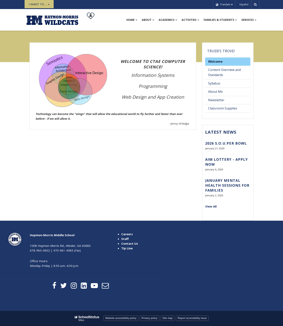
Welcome (215, 61)
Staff (125, 239)
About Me (215, 91)
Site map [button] (168, 318)
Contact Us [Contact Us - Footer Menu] (129, 243)
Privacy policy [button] (149, 318)
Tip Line (127, 248)
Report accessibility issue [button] (192, 318)
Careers (127, 234)
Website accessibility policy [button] (121, 318)
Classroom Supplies (222, 108)
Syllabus (220, 84)
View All (211, 206)
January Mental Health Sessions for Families (227, 185)
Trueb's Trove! (221, 51)
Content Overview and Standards (224, 72)
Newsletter (216, 100)
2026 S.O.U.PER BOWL (226, 143)
